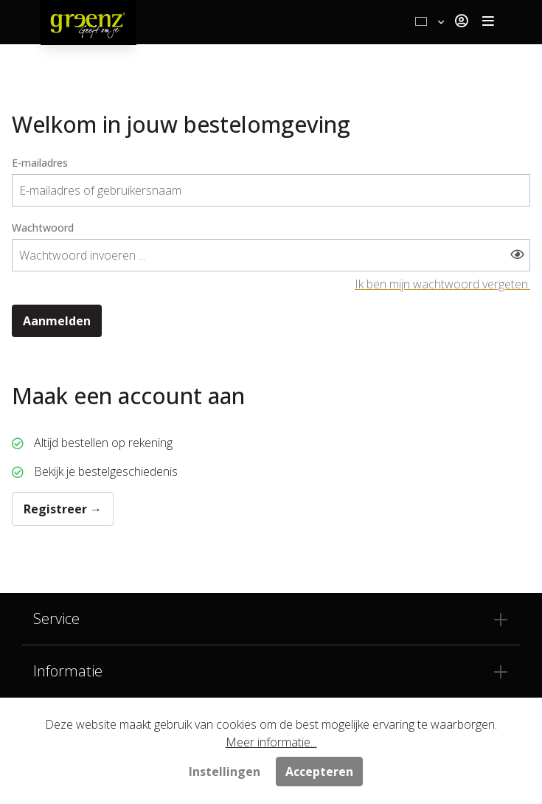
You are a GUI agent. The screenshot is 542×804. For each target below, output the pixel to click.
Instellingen (224, 771)
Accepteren (319, 771)
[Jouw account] (461, 22)
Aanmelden (57, 321)
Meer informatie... (271, 742)
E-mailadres (40, 163)
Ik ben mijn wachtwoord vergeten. (442, 284)
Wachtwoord (43, 228)
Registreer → (63, 509)
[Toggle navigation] (488, 22)
